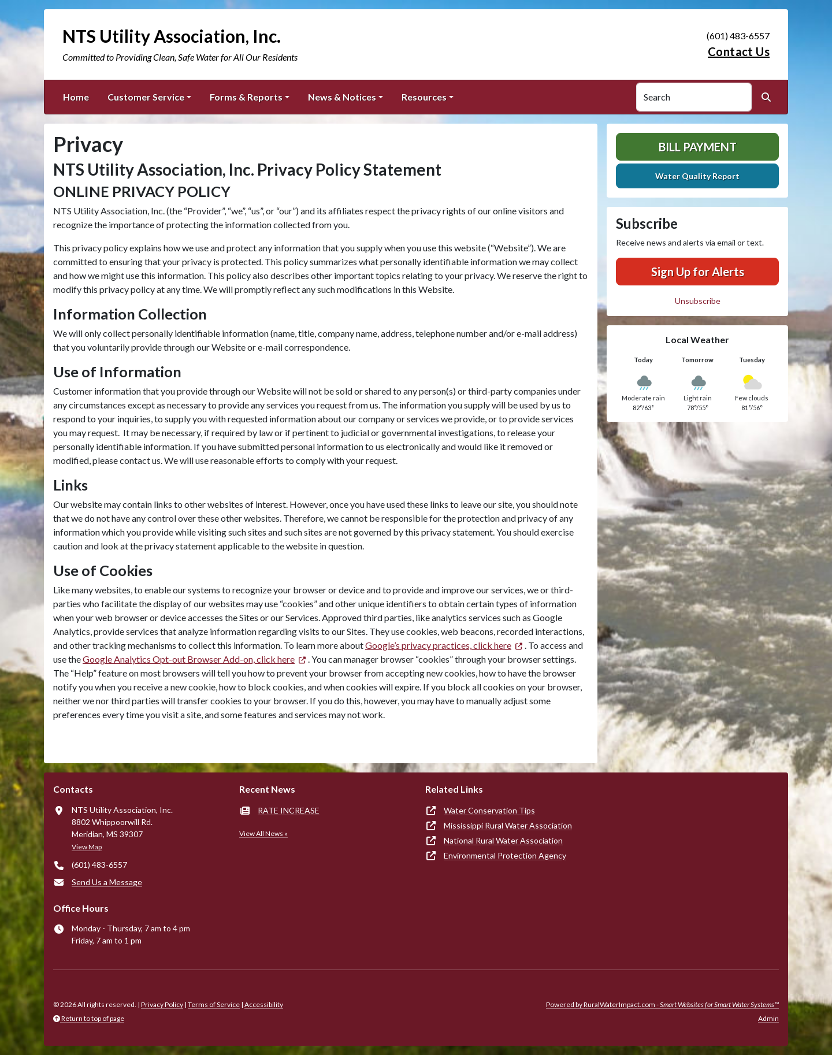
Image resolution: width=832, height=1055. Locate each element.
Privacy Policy (162, 1004)
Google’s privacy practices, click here (438, 645)
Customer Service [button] (145, 96)
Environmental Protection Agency (505, 855)
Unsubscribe (697, 301)
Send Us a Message (107, 882)
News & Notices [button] (342, 96)
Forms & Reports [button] (246, 96)
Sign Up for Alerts (697, 271)
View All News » (263, 833)
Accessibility (263, 1004)
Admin (768, 1018)
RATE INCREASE (289, 810)
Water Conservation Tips (489, 810)
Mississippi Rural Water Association (508, 825)
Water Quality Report (697, 176)
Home (76, 96)
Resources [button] (424, 96)
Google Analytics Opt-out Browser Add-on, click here (189, 658)
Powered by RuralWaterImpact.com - (662, 1004)
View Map (87, 846)
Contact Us (739, 51)
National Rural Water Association (503, 840)
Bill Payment (698, 147)
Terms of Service (214, 1004)
